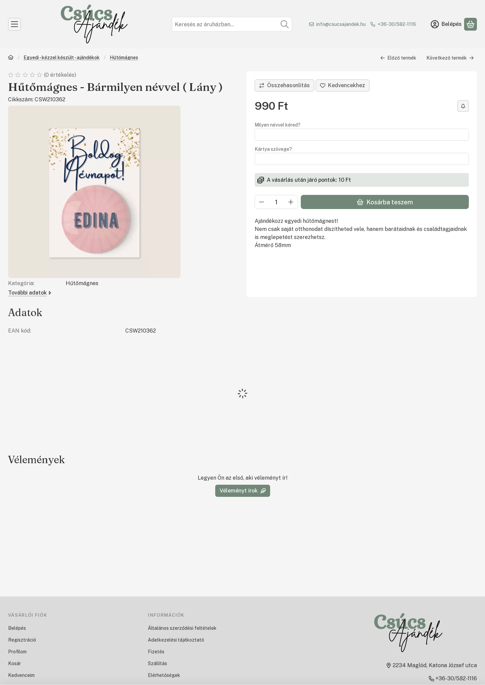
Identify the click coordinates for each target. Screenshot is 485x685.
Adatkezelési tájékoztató (176, 640)
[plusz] (291, 202)
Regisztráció (22, 640)
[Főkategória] (10, 58)
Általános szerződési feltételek (182, 628)
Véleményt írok (243, 490)
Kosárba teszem (385, 202)
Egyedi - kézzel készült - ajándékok (62, 57)
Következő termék (450, 58)
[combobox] (232, 24)
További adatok (29, 292)
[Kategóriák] (14, 24)
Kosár (14, 663)
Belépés (17, 628)
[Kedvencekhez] (342, 85)
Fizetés (156, 651)
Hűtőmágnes (124, 57)
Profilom (17, 651)
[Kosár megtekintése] (470, 24)
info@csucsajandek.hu (341, 24)
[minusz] (262, 202)
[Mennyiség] (276, 202)
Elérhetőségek (164, 675)
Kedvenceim (21, 675)
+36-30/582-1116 (397, 24)
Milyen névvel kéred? (277, 125)
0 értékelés (60, 75)
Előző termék (398, 58)
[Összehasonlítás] (284, 85)
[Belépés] (446, 24)
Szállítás (157, 663)
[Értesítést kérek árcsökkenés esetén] (463, 106)
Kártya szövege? (273, 149)
